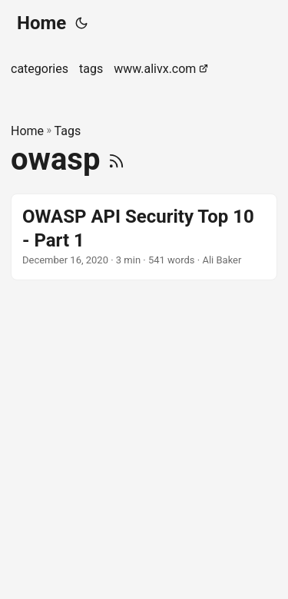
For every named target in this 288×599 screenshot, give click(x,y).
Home (41, 23)
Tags (68, 131)
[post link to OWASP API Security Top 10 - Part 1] (144, 237)
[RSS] (116, 159)
